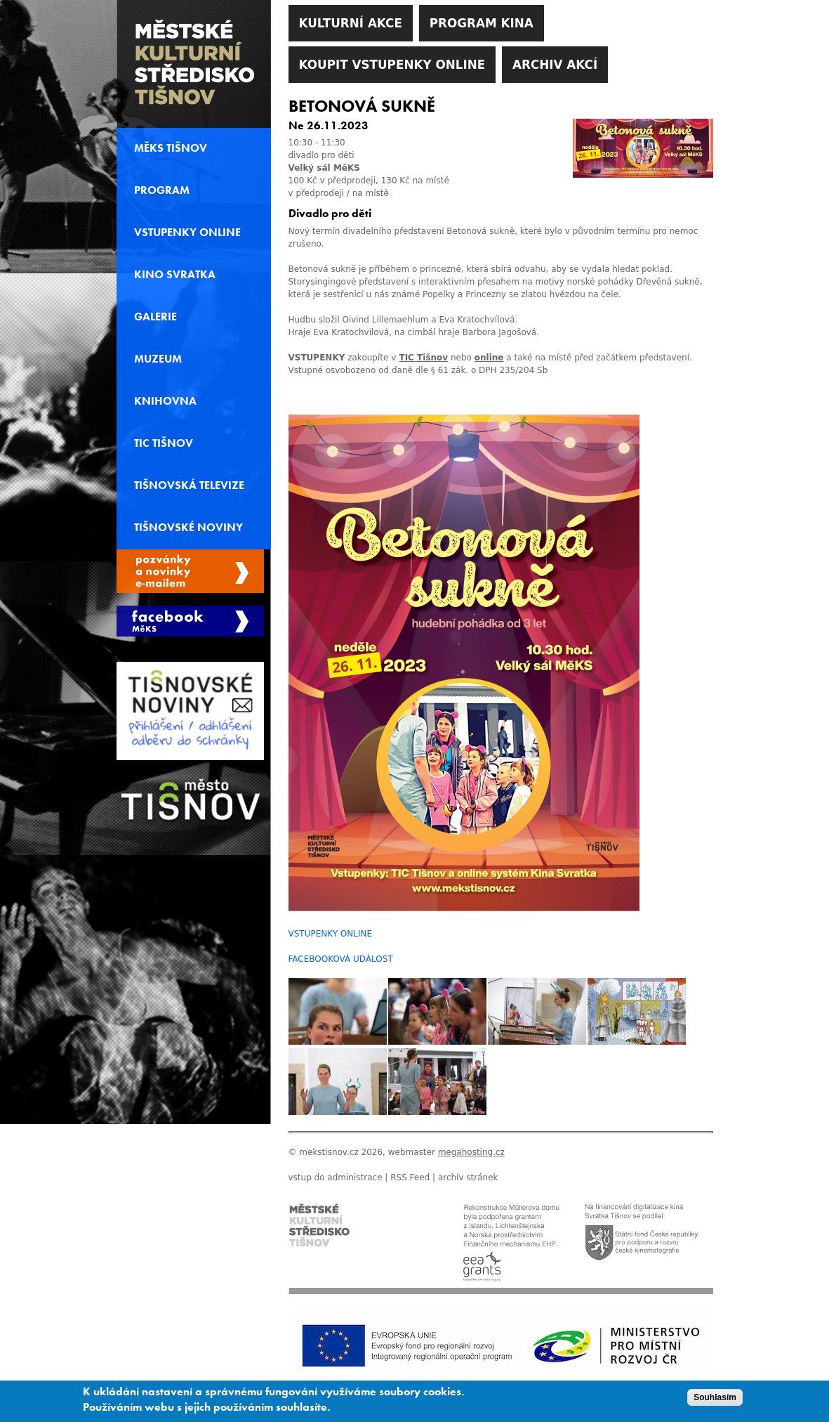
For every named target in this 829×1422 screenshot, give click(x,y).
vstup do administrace (336, 1177)
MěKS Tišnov (170, 148)
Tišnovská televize (189, 485)
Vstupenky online (187, 233)
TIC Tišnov (423, 358)
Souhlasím (715, 1401)
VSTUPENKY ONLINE (331, 934)
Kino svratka (174, 275)
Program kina (481, 23)
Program (162, 190)
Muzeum (158, 359)
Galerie (155, 317)
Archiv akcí (554, 65)
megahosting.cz (471, 1152)
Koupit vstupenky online (392, 65)
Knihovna (165, 401)
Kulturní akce (350, 23)
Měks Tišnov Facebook (190, 621)
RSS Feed (410, 1177)
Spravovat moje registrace (190, 571)
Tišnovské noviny (188, 528)
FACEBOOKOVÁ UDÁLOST (341, 959)
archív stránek (468, 1177)
